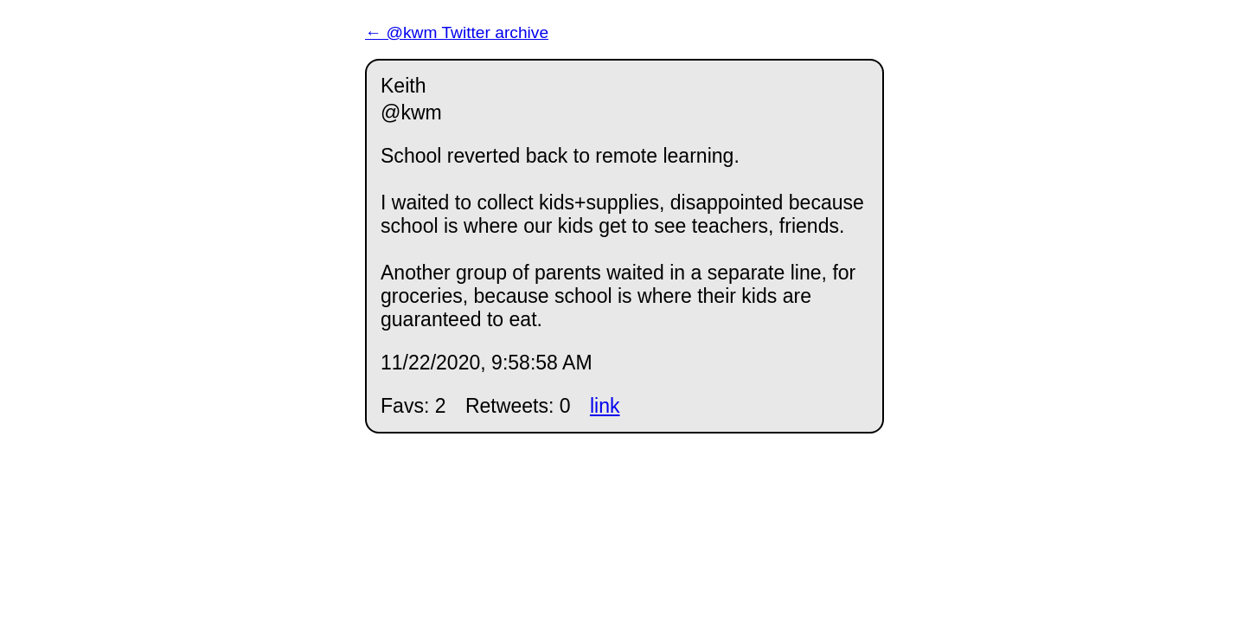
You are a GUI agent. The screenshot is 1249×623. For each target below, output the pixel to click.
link (605, 406)
